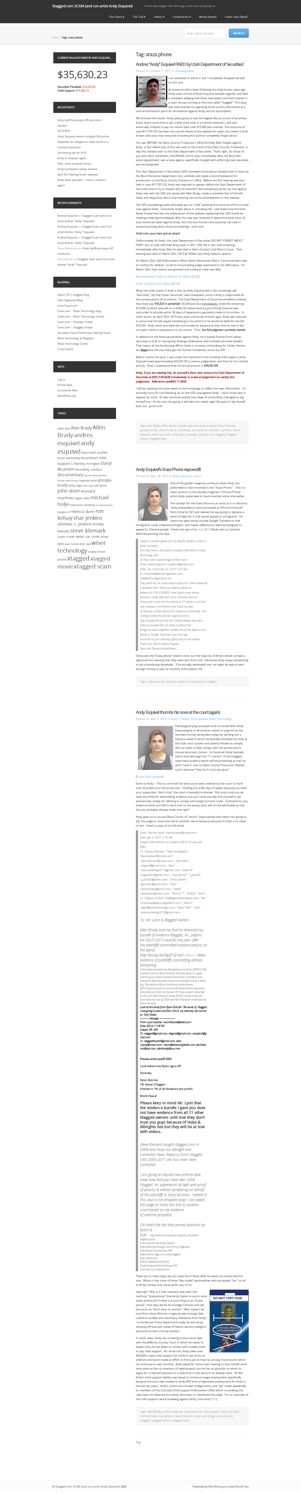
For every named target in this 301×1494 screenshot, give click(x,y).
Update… (63, 125)
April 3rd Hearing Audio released (77, 174)
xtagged (220, 434)
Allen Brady (169, 426)
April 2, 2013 (158, 719)
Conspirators (181, 17)
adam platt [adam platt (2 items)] (63, 428)
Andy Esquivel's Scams (186, 476)
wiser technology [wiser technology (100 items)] (81, 546)
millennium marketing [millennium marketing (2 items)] (82, 505)
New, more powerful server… (75, 163)
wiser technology (204, 1416)
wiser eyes (178, 434)
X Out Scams (65, 349)
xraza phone (206, 434)
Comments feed (67, 390)
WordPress (242, 1486)
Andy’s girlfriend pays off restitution (79, 120)
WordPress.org (66, 396)
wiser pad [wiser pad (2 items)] (85, 544)
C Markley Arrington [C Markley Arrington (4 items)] (85, 464)
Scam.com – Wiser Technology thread (80, 316)
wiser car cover (161, 434)
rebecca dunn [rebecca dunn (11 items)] (83, 511)
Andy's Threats (180, 719)
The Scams (115, 17)
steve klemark (184, 1416)
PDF (195, 276)
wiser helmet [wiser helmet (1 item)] (72, 544)
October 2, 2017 (160, 71)
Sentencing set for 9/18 (71, 153)
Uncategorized (184, 71)
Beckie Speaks (208, 17)
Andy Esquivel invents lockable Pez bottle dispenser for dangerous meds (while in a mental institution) (83, 141)
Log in (61, 379)
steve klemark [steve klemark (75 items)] (88, 530)
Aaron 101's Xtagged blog (73, 295)
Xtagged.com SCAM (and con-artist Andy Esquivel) (92, 6)
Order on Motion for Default (154, 283)
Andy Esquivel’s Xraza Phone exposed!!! (168, 469)
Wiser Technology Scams (72, 344)
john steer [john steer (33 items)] (68, 491)
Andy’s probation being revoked (77, 169)
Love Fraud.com (67, 305)
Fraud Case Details (236, 17)
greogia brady (149, 430)
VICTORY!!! (63, 131)
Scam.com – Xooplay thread (74, 322)
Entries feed (64, 385)
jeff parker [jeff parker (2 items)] (101, 485)
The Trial (138, 17)
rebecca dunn (167, 430)
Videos (158, 17)
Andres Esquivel (67, 216)
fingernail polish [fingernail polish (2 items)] (88, 480)
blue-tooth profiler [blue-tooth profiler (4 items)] (94, 452)
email (201, 529)
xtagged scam (158, 438)
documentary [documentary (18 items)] (70, 475)
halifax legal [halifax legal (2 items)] (75, 485)
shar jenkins (199, 430)
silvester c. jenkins (220, 430)
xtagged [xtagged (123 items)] (78, 558)
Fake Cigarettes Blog (70, 300)
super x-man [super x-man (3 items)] (66, 537)
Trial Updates (199, 719)
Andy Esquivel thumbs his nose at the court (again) (178, 712)
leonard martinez (177, 681)
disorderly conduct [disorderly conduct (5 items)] (88, 469)
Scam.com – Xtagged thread (74, 327)
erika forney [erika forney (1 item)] (71, 480)
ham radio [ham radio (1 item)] (88, 485)
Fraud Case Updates (149, 776)
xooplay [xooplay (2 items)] (92, 551)
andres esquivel (188, 426)
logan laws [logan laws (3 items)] (82, 498)
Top (138, 1442)
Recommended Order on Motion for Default (164, 276)
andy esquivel (208, 426)
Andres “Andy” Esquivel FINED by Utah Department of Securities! (189, 64)
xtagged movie (161, 1420)
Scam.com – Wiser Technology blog (79, 311)
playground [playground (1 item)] (63, 512)
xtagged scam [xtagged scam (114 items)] (92, 566)
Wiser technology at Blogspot (75, 338)
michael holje (148, 1416)
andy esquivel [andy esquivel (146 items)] (75, 447)
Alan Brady (154, 426)
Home (55, 37)
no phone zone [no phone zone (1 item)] (104, 505)
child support (211, 1411)
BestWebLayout (218, 1486)
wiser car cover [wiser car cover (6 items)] (88, 536)
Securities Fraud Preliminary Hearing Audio (84, 333)
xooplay (191, 434)
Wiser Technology (220, 719)
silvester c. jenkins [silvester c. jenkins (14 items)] (74, 524)
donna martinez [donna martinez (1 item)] (92, 475)
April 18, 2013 (159, 476)
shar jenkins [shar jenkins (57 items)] (87, 517)
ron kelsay (184, 430)
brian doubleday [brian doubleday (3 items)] (69, 458)
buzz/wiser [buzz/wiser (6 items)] (89, 458)
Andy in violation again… (72, 158)
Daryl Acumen (227, 426)
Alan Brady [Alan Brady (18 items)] (81, 428)
